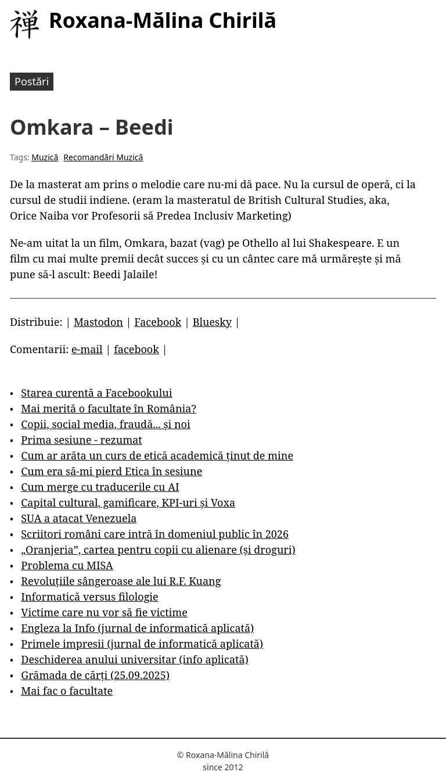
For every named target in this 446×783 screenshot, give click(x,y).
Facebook (157, 322)
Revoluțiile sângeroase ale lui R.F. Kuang (121, 581)
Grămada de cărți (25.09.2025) (95, 675)
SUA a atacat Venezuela (78, 518)
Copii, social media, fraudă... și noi (105, 424)
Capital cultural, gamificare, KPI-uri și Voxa (128, 502)
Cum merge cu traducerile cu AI (100, 487)
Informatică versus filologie (89, 597)
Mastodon (98, 322)
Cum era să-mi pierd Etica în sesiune (111, 471)
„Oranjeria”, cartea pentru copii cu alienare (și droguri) (158, 549)
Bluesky (212, 322)
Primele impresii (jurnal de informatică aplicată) (142, 644)
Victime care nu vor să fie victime (104, 612)
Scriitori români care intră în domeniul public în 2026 (155, 534)
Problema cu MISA (67, 565)
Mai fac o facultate (67, 691)
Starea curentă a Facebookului (96, 393)
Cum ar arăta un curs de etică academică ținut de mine (157, 455)
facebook (136, 349)
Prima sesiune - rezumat (81, 440)
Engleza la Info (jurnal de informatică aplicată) (137, 628)
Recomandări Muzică (103, 157)
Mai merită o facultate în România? (108, 408)
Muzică (44, 157)
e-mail (87, 349)
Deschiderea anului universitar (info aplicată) (134, 659)
